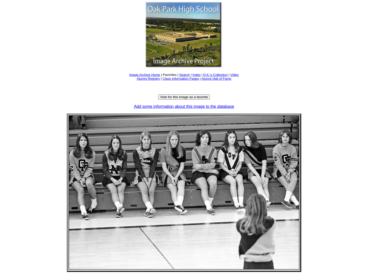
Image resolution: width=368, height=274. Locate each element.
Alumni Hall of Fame (216, 79)
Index (196, 75)
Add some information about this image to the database (184, 106)
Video (234, 75)
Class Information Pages (181, 79)
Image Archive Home (144, 75)
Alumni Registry (148, 79)
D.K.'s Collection (215, 75)
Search (184, 75)
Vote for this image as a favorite (184, 97)
